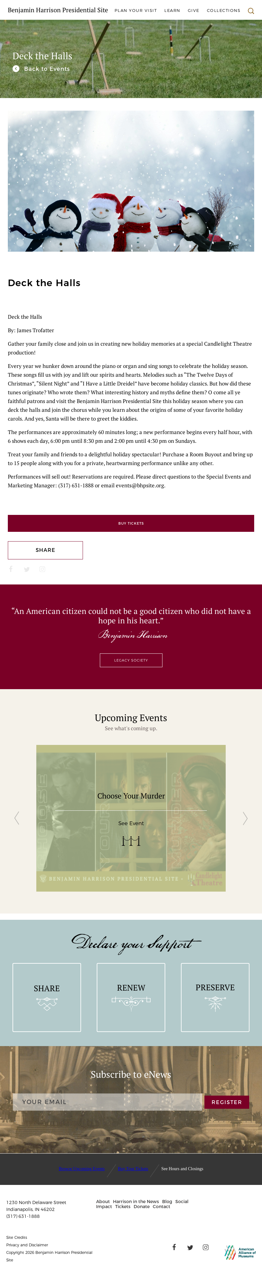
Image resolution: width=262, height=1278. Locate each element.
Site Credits (16, 1237)
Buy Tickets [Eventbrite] (131, 523)
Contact (161, 1206)
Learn (172, 10)
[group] (131, 818)
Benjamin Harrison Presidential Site (58, 10)
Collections (224, 10)
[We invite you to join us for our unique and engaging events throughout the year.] (41, 69)
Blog (167, 1201)
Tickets (123, 1206)
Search (251, 11)
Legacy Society (131, 660)
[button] (126, 266)
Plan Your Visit (136, 10)
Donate (142, 1206)
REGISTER (226, 1102)
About (103, 1201)
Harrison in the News (136, 1201)
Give (193, 10)
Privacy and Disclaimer (27, 1245)
